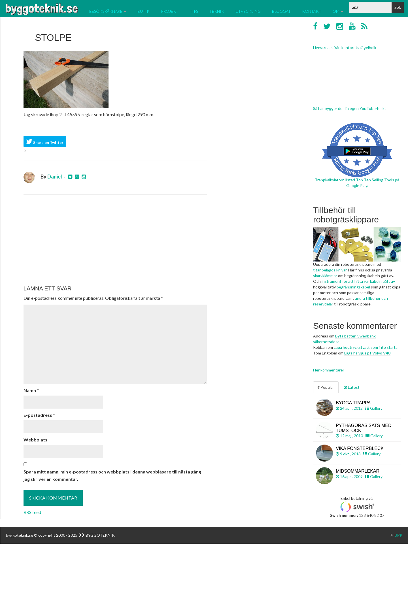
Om (338, 11)
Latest (352, 387)
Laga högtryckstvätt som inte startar (366, 347)
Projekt (169, 11)
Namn (31, 390)
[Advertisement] (115, 240)
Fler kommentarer (328, 370)
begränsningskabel (353, 286)
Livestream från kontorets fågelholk (344, 47)
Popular (326, 387)
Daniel (54, 176)
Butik (143, 11)
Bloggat (281, 11)
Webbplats (35, 439)
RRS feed (32, 512)
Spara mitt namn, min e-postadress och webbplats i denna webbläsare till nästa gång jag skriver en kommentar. (112, 475)
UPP (396, 535)
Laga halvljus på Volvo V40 (367, 353)
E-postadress (39, 415)
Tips (194, 11)
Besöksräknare (107, 11)
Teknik (216, 11)
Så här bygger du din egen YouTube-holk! (349, 108)
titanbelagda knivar (330, 269)
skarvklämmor (325, 275)
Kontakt (311, 11)
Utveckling (248, 11)
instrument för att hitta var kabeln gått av (358, 281)
